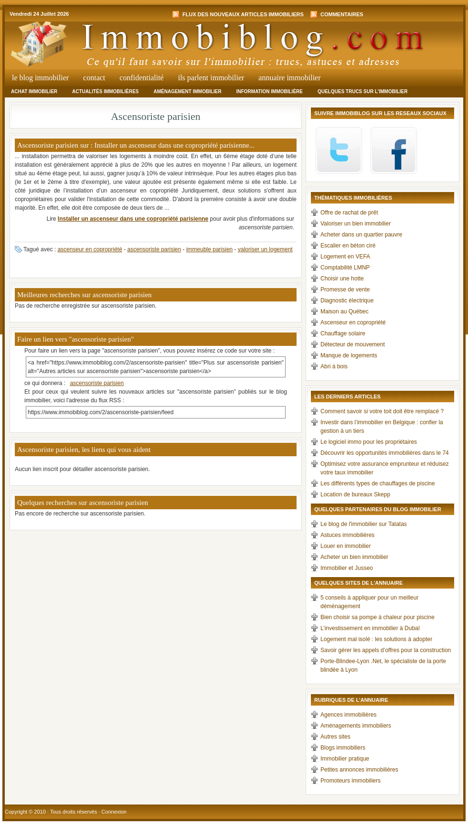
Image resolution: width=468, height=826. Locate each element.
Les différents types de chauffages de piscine (377, 483)
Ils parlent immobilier (211, 78)
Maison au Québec (344, 311)
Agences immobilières (348, 714)
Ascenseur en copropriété (353, 322)
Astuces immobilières (347, 535)
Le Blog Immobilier (40, 78)
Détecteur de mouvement (352, 344)
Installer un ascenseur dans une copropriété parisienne (133, 218)
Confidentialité (141, 78)
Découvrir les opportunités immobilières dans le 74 (384, 453)
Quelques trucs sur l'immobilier (363, 91)
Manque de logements (348, 355)
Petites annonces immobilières (359, 769)
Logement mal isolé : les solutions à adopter (376, 639)
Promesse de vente (345, 289)
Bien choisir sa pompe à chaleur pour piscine (377, 617)
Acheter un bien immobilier (354, 557)
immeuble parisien (209, 249)
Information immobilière (269, 91)
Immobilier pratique (344, 758)
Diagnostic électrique (346, 300)
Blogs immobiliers (342, 747)
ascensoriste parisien (154, 249)
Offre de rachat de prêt (349, 212)
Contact (94, 78)
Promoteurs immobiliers (350, 780)
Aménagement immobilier (187, 91)
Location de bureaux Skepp (355, 494)
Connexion (114, 812)
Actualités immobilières (105, 91)
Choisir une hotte (342, 278)
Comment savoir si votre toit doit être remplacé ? (382, 411)
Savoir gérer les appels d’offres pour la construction (385, 650)
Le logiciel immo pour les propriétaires (368, 442)
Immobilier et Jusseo (346, 568)
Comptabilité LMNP (345, 267)
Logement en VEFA (345, 256)
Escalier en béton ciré (347, 245)
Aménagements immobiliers (355, 725)
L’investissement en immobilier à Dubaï (370, 628)
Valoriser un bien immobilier (355, 223)
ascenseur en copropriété (89, 249)
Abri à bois (334, 366)
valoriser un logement (265, 249)
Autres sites (335, 736)
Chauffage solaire (342, 333)
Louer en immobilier (345, 546)
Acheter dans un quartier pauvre (361, 234)
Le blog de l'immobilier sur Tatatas (363, 524)
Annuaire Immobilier (289, 78)
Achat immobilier (34, 91)
